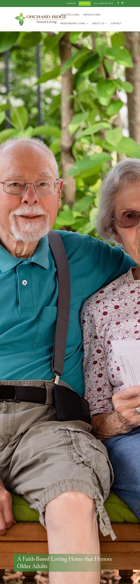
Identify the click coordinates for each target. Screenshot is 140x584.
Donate (84, 3)
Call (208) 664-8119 (103, 3)
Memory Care (91, 15)
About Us (98, 24)
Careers (71, 3)
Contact (116, 24)
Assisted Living (70, 15)
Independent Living (73, 24)
